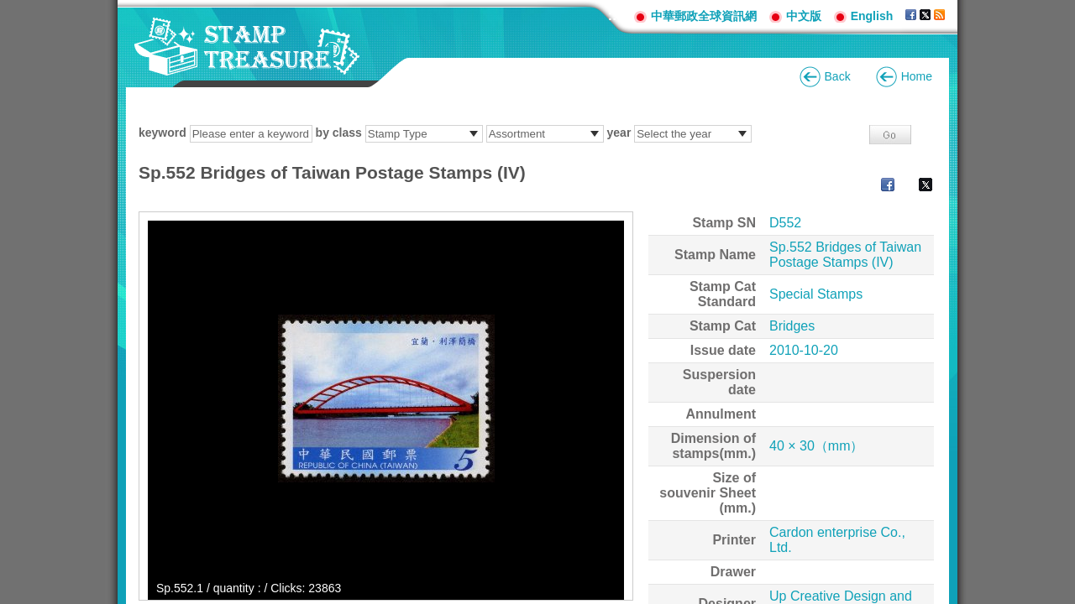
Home (916, 76)
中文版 (803, 16)
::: (614, 15)
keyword (162, 132)
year (619, 132)
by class (339, 132)
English (872, 16)
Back (838, 76)
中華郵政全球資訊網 (704, 16)
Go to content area (8, 8)
